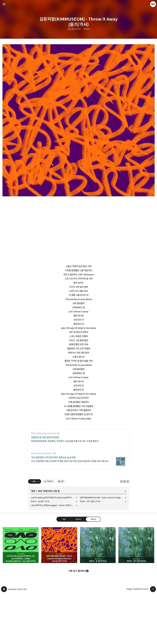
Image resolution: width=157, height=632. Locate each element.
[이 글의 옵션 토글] (39, 520)
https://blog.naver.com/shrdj (43, 472)
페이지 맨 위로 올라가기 (153, 628)
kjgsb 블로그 (4, 628)
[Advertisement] (78, 446)
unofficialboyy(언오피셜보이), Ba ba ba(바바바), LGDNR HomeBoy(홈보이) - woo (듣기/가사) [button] (21, 584)
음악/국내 (86, 29)
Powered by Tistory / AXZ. (17, 628)
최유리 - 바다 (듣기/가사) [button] (136, 584)
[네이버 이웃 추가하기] (61, 520)
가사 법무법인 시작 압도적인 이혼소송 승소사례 (53, 496)
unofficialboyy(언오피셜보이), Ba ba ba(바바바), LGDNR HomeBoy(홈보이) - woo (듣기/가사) (54, 536)
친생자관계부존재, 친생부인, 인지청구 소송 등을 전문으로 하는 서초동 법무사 (65, 480)
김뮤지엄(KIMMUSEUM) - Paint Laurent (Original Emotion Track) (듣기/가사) (103, 536)
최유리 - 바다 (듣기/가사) (90, 540)
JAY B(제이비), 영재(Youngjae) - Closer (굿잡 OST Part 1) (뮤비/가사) (54, 544)
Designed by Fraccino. (141, 628)
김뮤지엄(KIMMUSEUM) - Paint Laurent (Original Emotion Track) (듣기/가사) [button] (59, 584)
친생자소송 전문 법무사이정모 (45, 476)
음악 (33, 529)
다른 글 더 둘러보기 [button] (77, 609)
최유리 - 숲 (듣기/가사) (40, 540)
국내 (40, 529)
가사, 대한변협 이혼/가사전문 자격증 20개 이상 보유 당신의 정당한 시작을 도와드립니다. (70, 500)
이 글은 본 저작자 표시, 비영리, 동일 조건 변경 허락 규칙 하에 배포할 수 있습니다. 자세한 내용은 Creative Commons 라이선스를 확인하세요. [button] (124, 520)
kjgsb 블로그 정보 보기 (153, 4)
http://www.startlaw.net (41, 492)
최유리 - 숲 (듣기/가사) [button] (98, 584)
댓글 (63, 558)
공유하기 (78, 558)
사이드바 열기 (4, 4)
